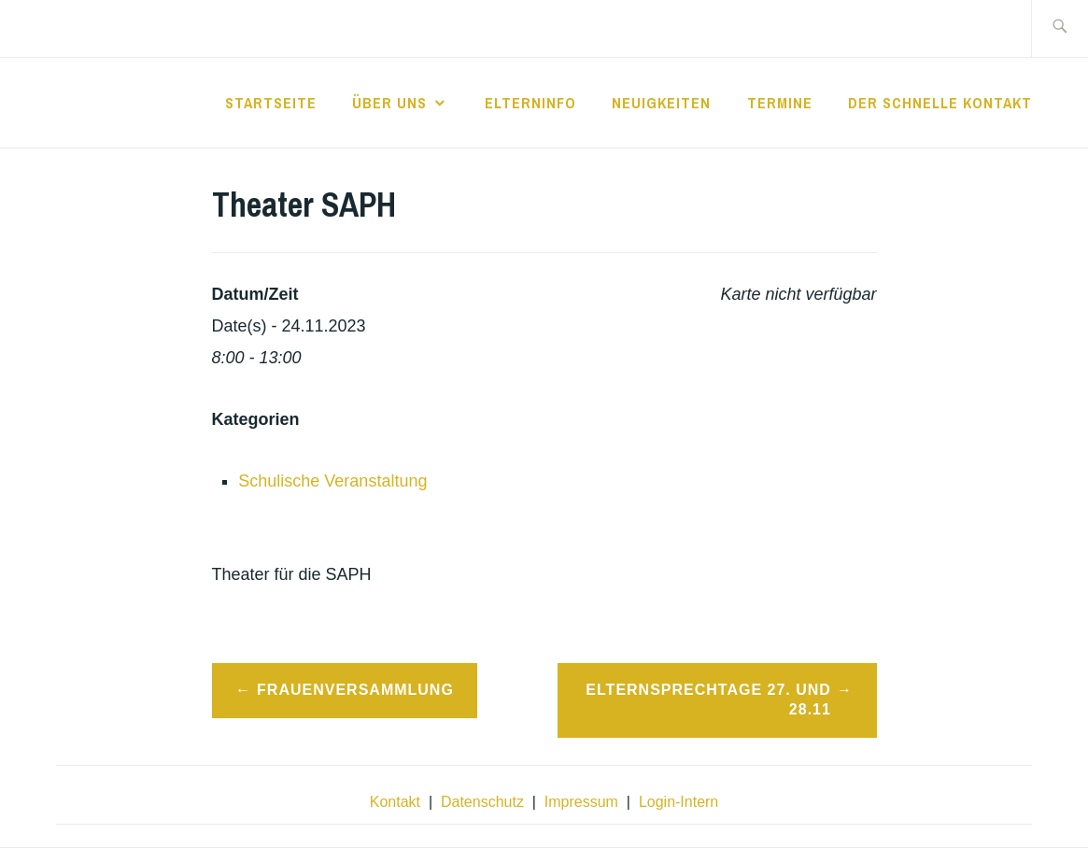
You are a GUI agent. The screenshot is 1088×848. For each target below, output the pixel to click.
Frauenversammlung (355, 690)
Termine (779, 102)
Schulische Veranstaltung (332, 481)
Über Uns (389, 102)
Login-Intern (678, 802)
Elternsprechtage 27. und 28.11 (708, 699)
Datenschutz (482, 802)
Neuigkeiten (661, 102)
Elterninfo (530, 102)
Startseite (271, 102)
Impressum (581, 802)
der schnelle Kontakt (940, 102)
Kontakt (395, 802)
